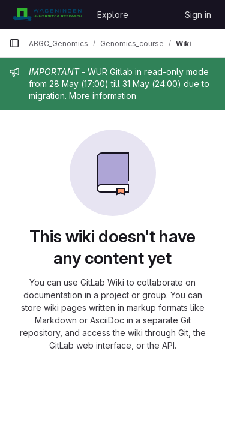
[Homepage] (47, 14)
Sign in (198, 15)
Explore (112, 15)
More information (102, 96)
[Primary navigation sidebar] (14, 43)
